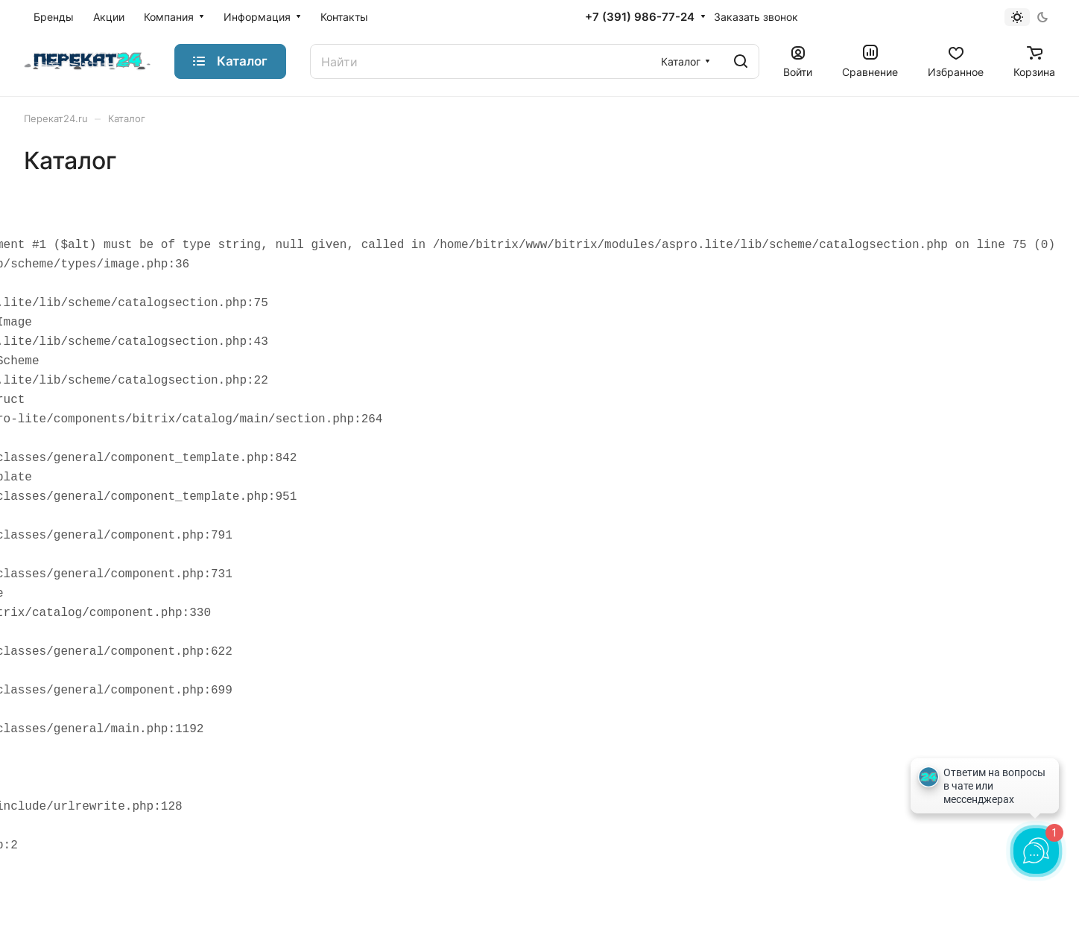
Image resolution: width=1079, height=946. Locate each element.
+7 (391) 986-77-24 (639, 17)
